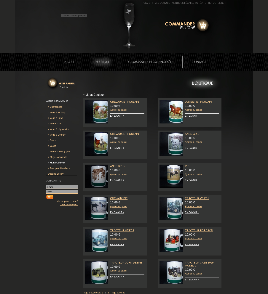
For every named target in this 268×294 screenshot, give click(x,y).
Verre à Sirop (55, 118)
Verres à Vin (55, 123)
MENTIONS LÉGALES (183, 3)
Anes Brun (117, 166)
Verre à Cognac (57, 135)
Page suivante (118, 292)
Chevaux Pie (118, 198)
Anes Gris (192, 133)
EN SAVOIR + (117, 116)
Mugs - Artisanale (57, 157)
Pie (187, 166)
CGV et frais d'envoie (156, 3)
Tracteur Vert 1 (197, 198)
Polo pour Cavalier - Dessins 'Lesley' (59, 169)
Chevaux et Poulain (124, 101)
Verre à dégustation (58, 129)
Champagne (55, 107)
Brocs (52, 140)
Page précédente (91, 292)
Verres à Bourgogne (59, 151)
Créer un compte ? (69, 204)
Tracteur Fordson (199, 230)
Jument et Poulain (198, 101)
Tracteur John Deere (126, 262)
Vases (52, 146)
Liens (221, 3)
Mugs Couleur (56, 162)
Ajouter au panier (118, 110)
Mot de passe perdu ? (67, 201)
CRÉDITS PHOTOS (206, 3)
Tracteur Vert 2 (122, 230)
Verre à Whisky (56, 112)
